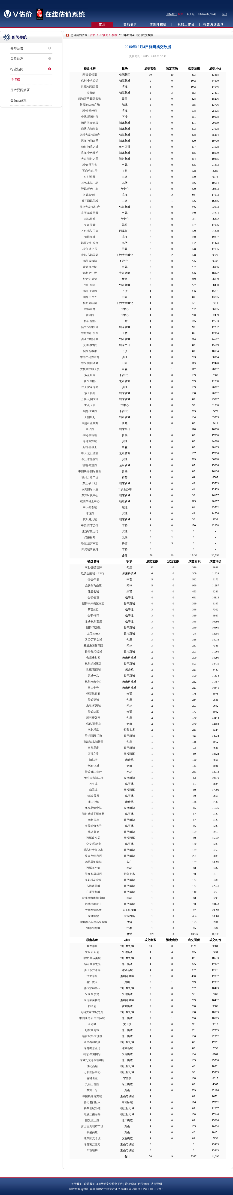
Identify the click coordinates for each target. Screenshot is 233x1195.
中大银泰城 (90, 507)
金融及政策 (18, 100)
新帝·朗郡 (90, 381)
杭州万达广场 (90, 477)
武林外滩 (89, 219)
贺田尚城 (89, 237)
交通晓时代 (90, 345)
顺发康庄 (92, 946)
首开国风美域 (90, 200)
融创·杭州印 (89, 110)
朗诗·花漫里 (93, 627)
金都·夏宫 (93, 597)
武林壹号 (89, 309)
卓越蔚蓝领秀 (90, 423)
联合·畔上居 (89, 249)
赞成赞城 (93, 699)
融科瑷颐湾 (93, 717)
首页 (93, 35)
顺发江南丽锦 (92, 1114)
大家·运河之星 (89, 158)
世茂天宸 (89, 405)
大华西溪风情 (93, 910)
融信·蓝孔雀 (89, 164)
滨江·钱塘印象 (89, 339)
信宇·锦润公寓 (89, 327)
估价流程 (143, 1184)
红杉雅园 (89, 176)
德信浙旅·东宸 (89, 122)
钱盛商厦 (92, 1132)
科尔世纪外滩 (92, 1108)
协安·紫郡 (90, 321)
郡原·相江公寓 (89, 243)
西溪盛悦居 (93, 838)
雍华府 (90, 429)
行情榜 (15, 79)
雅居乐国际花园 (93, 645)
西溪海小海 (93, 868)
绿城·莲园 (93, 795)
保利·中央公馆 (89, 80)
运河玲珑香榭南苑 (93, 813)
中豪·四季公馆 (89, 525)
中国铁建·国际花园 (89, 471)
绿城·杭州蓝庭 (93, 621)
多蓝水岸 (89, 375)
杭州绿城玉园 (93, 663)
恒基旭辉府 (93, 693)
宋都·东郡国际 (89, 255)
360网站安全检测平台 (110, 1184)
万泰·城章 (93, 819)
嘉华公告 (16, 48)
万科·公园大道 (89, 399)
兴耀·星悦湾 (92, 994)
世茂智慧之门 (90, 531)
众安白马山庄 (93, 585)
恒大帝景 (92, 976)
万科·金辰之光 (92, 964)
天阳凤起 (89, 417)
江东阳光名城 (92, 1138)
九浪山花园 (92, 1084)
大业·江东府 (92, 952)
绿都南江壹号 (92, 1144)
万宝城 (93, 783)
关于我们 (76, 1184)
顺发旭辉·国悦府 (92, 1036)
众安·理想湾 (93, 844)
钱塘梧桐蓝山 (93, 904)
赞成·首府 (93, 831)
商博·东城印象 (89, 128)
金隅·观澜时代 (89, 116)
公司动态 (16, 59)
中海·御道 (90, 92)
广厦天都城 (93, 892)
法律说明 (156, 1184)
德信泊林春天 (92, 988)
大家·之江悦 (89, 273)
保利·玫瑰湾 (89, 261)
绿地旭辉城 (90, 441)
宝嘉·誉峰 (90, 225)
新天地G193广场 (90, 104)
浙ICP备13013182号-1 (151, 1189)
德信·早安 (93, 579)
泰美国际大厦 (90, 489)
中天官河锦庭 (90, 387)
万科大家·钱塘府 (90, 134)
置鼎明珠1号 (89, 170)
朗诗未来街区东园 (93, 603)
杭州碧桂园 (90, 303)
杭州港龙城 (90, 519)
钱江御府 (89, 285)
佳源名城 (93, 591)
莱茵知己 (93, 609)
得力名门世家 (92, 1102)
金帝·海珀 (93, 615)
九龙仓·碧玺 (89, 279)
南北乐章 (93, 729)
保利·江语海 (89, 291)
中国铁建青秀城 (92, 1096)
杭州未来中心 (93, 681)
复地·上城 (93, 765)
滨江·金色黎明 (89, 152)
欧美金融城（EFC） (93, 573)
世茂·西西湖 (93, 669)
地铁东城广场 (90, 182)
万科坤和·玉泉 (89, 231)
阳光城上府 (92, 1120)
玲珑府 (90, 513)
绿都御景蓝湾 (92, 1048)
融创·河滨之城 (89, 146)
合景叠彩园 (93, 657)
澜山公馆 (93, 801)
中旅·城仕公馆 (89, 333)
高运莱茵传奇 (92, 1000)
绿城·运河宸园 (89, 543)
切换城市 (171, 14)
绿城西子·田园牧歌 (89, 98)
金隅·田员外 (89, 297)
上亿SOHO (93, 633)
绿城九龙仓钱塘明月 (92, 1060)
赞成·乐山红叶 (93, 771)
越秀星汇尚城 (93, 862)
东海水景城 (93, 886)
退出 (224, 14)
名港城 (92, 1024)
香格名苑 (92, 1078)
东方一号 (92, 1090)
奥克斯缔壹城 (93, 807)
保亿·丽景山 (93, 723)
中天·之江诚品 (89, 453)
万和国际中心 (92, 1072)
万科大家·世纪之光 (92, 1012)
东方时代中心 (90, 495)
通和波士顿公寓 (93, 850)
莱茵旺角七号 (93, 825)
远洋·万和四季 (89, 140)
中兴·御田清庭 (89, 363)
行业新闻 (16, 69)
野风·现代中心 (89, 188)
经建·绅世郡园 (93, 856)
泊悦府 (93, 759)
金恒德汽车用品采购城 (93, 922)
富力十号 (93, 687)
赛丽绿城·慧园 (89, 212)
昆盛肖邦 (89, 537)
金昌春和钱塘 (92, 1042)
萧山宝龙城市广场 (92, 1126)
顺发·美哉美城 (92, 958)
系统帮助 (130, 1184)
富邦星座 (93, 747)
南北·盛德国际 (93, 567)
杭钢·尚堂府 (89, 465)
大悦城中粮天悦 (90, 369)
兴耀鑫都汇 (90, 194)
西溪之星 (93, 753)
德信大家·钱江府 (90, 206)
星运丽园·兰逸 (93, 735)
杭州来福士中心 (90, 501)
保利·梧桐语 (89, 435)
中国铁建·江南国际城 (92, 1018)
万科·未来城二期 (93, 777)
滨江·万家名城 (93, 639)
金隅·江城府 (89, 411)
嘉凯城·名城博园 (93, 741)
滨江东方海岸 (92, 970)
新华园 (90, 315)
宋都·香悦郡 (89, 74)
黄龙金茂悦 (90, 267)
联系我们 (89, 1184)
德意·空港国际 (92, 1054)
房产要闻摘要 (20, 90)
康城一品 (93, 675)
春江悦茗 (92, 982)
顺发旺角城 (92, 1030)
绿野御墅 (93, 916)
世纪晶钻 (92, 1066)
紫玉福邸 (89, 393)
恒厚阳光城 (93, 928)
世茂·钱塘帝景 (89, 86)
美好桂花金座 (93, 880)
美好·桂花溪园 (93, 874)
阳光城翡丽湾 (90, 549)
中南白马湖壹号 (90, 357)
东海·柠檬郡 (89, 351)
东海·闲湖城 (93, 705)
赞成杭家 (93, 711)
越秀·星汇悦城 (93, 651)
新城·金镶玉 (89, 447)
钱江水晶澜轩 (90, 459)
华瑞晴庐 (92, 1150)
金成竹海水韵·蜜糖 (93, 898)
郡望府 (92, 1006)
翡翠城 (93, 789)
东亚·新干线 (89, 483)
